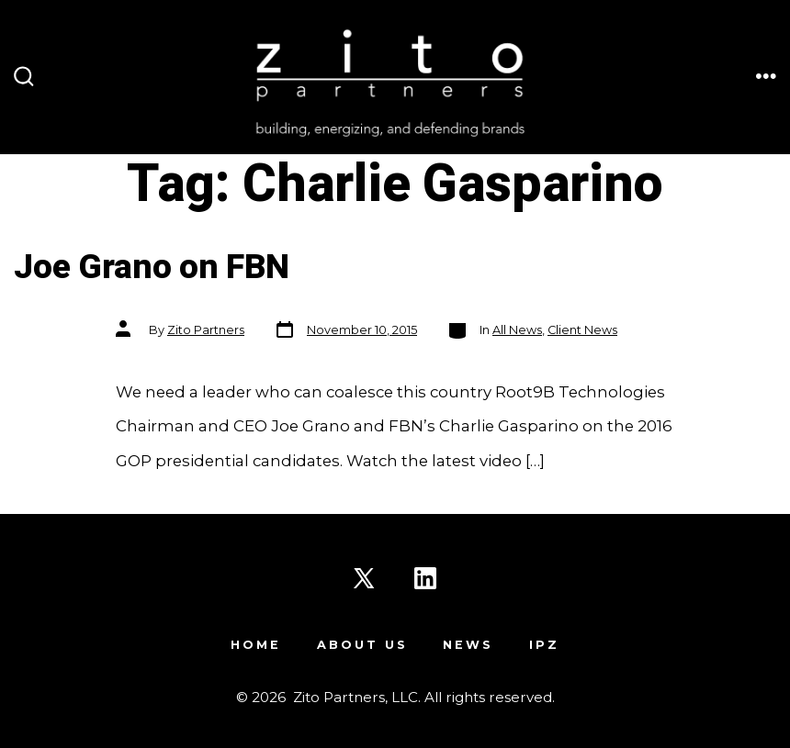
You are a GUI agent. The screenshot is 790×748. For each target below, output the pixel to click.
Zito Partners (205, 330)
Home (256, 645)
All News (517, 330)
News (468, 645)
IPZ (544, 645)
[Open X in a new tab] (363, 578)
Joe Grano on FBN (151, 267)
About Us (362, 645)
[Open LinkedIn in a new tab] (425, 578)
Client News (582, 330)
